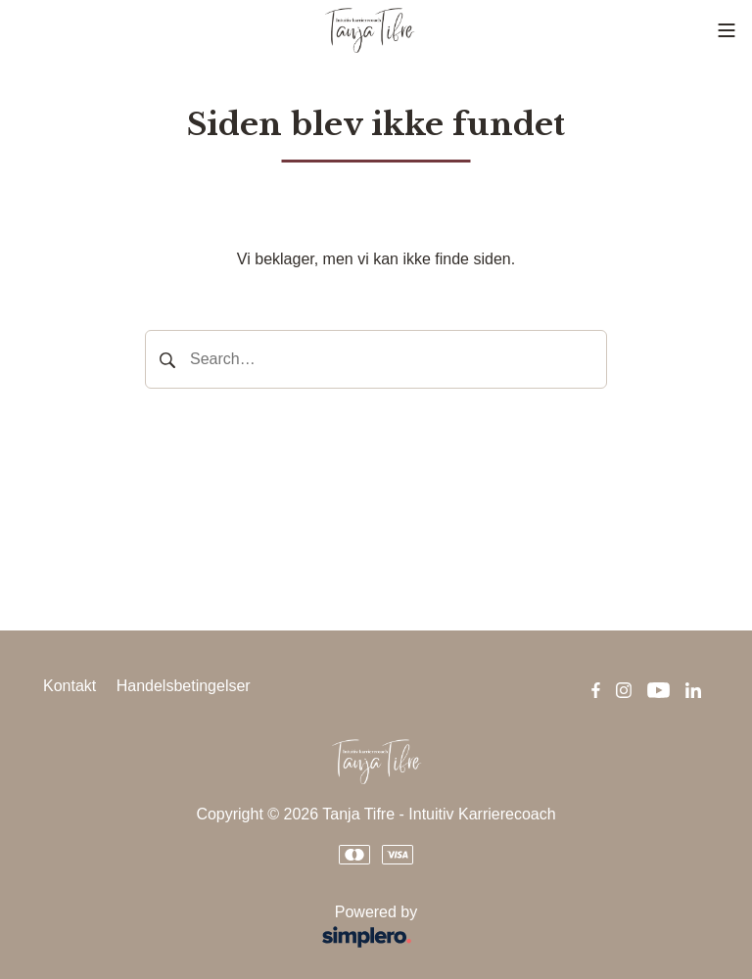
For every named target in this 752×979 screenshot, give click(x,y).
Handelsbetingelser (184, 685)
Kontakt (69, 685)
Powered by (236, 929)
